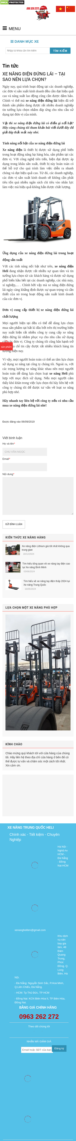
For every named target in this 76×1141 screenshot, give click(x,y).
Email (6, 458)
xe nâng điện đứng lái (41, 100)
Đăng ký (59, 1048)
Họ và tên (8, 443)
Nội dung (8, 474)
